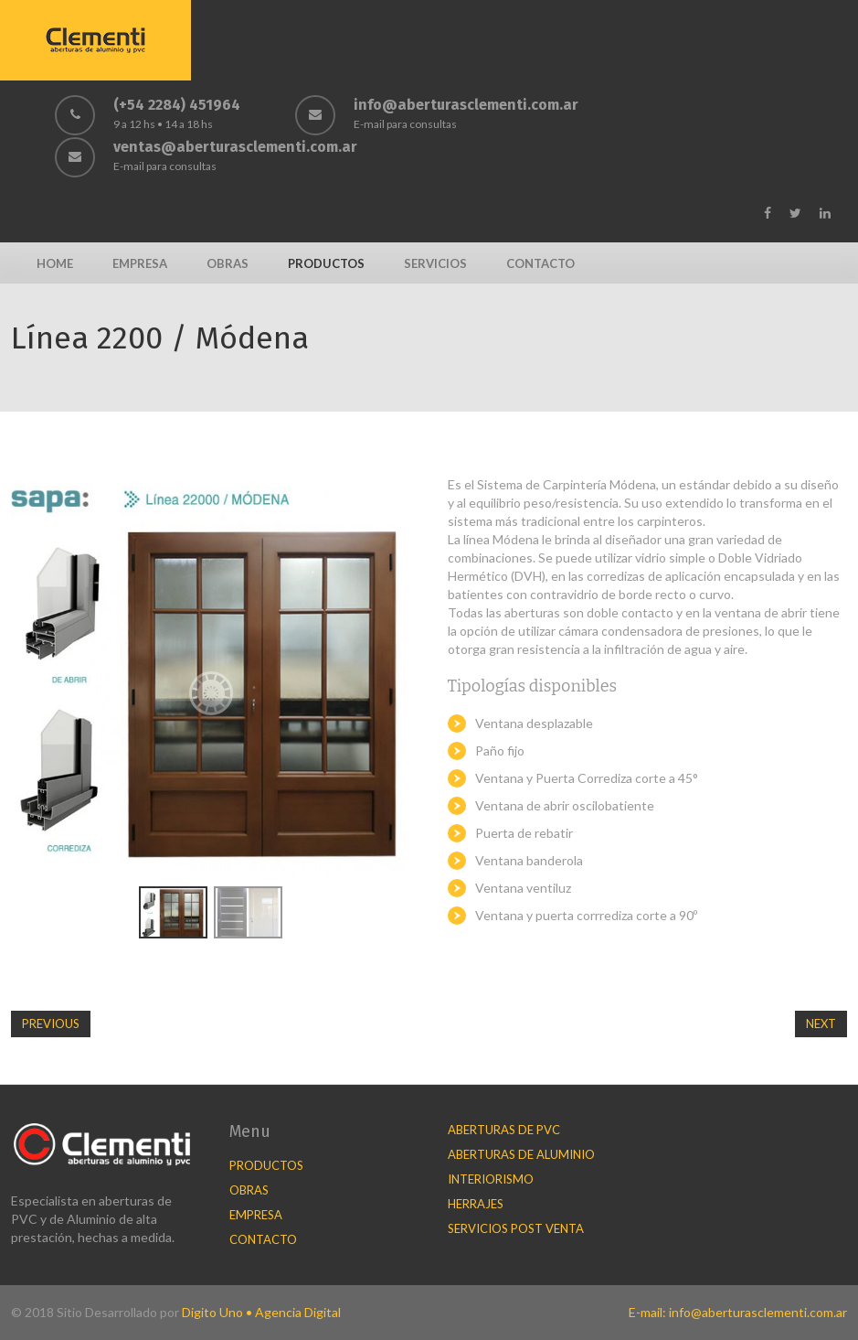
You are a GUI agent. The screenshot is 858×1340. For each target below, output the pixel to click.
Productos (326, 263)
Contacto (540, 263)
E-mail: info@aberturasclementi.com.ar (738, 1312)
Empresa (139, 263)
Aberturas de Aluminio (521, 1154)
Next (821, 1023)
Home (55, 263)
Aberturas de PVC (504, 1129)
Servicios (435, 263)
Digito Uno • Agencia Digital (261, 1312)
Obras (228, 263)
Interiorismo (491, 1179)
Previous (50, 1023)
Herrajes (475, 1203)
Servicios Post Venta (516, 1228)
